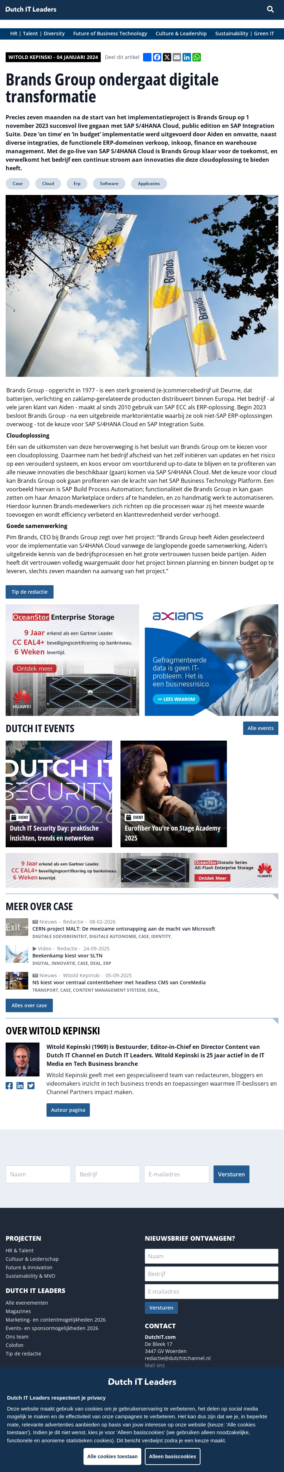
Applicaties (149, 183)
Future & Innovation (29, 1267)
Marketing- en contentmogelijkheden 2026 (56, 1319)
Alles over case (29, 1005)
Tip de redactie (30, 591)
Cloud (48, 183)
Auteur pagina (68, 1109)
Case (18, 183)
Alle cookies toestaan (112, 1456)
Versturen (231, 1174)
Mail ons (155, 1365)
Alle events (261, 728)
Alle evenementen (27, 1302)
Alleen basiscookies (172, 1456)
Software (109, 183)
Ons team (17, 1336)
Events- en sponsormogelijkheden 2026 (52, 1328)
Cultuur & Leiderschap (32, 1259)
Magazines (18, 1311)
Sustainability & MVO (30, 1275)
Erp (77, 183)
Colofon (15, 1345)
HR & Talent (19, 1250)
